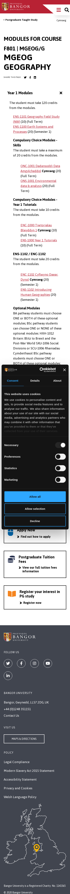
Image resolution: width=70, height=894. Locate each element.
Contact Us (11, 715)
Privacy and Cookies (18, 788)
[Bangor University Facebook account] (30, 77)
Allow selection (35, 508)
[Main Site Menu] (59, 9)
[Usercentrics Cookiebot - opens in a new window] (41, 369)
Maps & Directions (24, 738)
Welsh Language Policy (20, 797)
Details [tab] (35, 380)
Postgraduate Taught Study (21, 19)
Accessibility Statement (20, 779)
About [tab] (57, 380)
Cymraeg (61, 20)
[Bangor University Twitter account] (25, 77)
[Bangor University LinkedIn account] (35, 77)
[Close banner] (64, 370)
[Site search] (67, 9)
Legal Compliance (16, 762)
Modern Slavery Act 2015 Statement (29, 771)
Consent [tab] (12, 380)
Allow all (35, 496)
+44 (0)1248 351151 (17, 709)
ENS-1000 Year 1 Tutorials (39, 240)
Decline (35, 520)
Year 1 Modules (35, 93)
